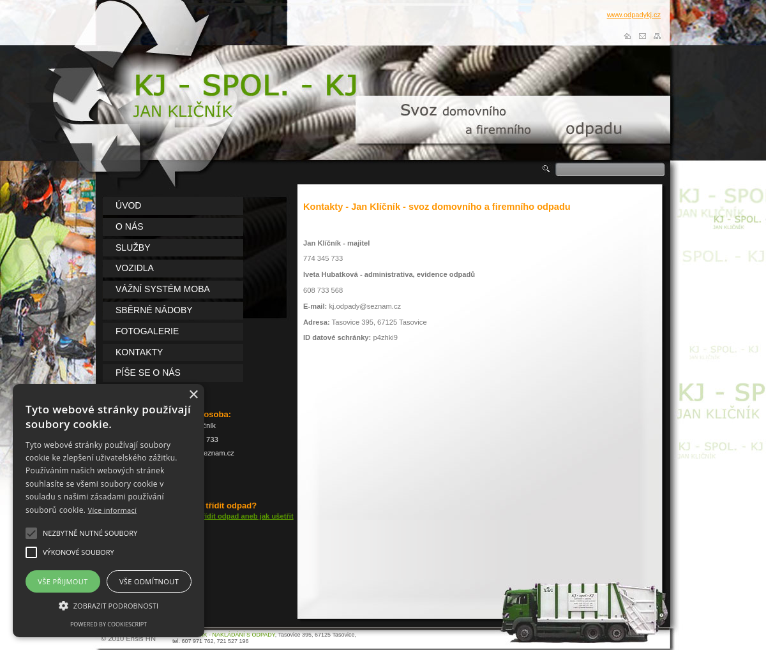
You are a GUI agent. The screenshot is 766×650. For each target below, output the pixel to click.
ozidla (135, 268)
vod (128, 205)
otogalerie (147, 331)
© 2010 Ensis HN (128, 638)
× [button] (193, 395)
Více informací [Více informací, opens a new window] (112, 510)
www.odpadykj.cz (634, 14)
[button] (31, 533)
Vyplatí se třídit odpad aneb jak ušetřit (229, 516)
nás (130, 226)
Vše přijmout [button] (62, 581)
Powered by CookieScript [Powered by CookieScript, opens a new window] (108, 624)
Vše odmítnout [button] (149, 581)
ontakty (139, 352)
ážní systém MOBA (163, 289)
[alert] (108, 510)
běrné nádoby (154, 310)
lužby (133, 247)
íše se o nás (148, 372)
